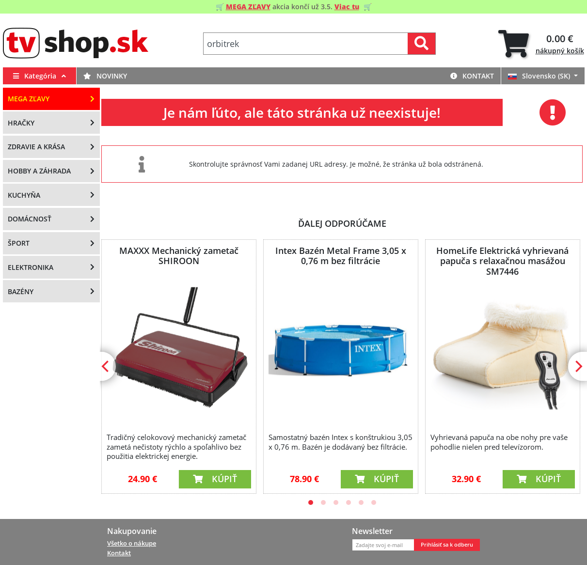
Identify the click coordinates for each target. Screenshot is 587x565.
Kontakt (472, 75)
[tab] (541, 44)
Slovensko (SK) (540, 75)
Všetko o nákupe (131, 543)
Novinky (105, 75)
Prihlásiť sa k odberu (447, 544)
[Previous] (106, 366)
